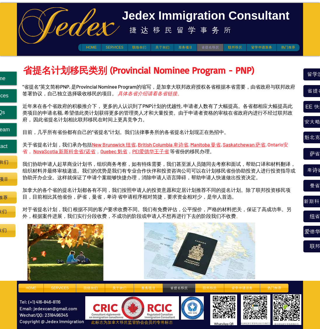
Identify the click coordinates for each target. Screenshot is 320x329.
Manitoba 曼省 (205, 144)
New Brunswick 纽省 (114, 144)
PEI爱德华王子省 (150, 151)
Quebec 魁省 (113, 151)
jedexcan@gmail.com (55, 308)
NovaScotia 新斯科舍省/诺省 (64, 151)
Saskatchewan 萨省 (244, 144)
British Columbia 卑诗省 (163, 144)
